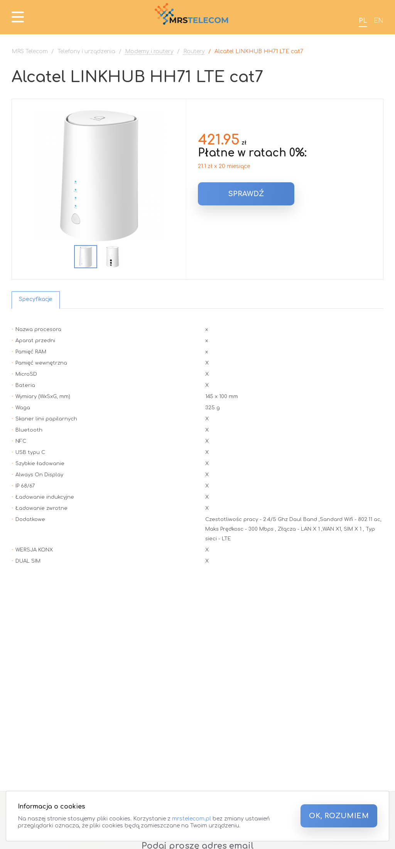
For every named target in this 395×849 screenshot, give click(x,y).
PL (363, 20)
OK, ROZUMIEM (339, 816)
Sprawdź (246, 194)
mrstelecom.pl (191, 819)
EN (378, 20)
